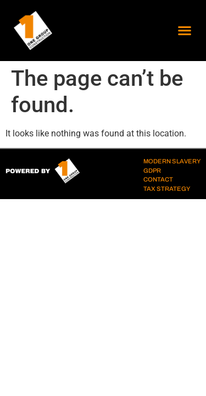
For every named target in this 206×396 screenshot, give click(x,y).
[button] (184, 30)
